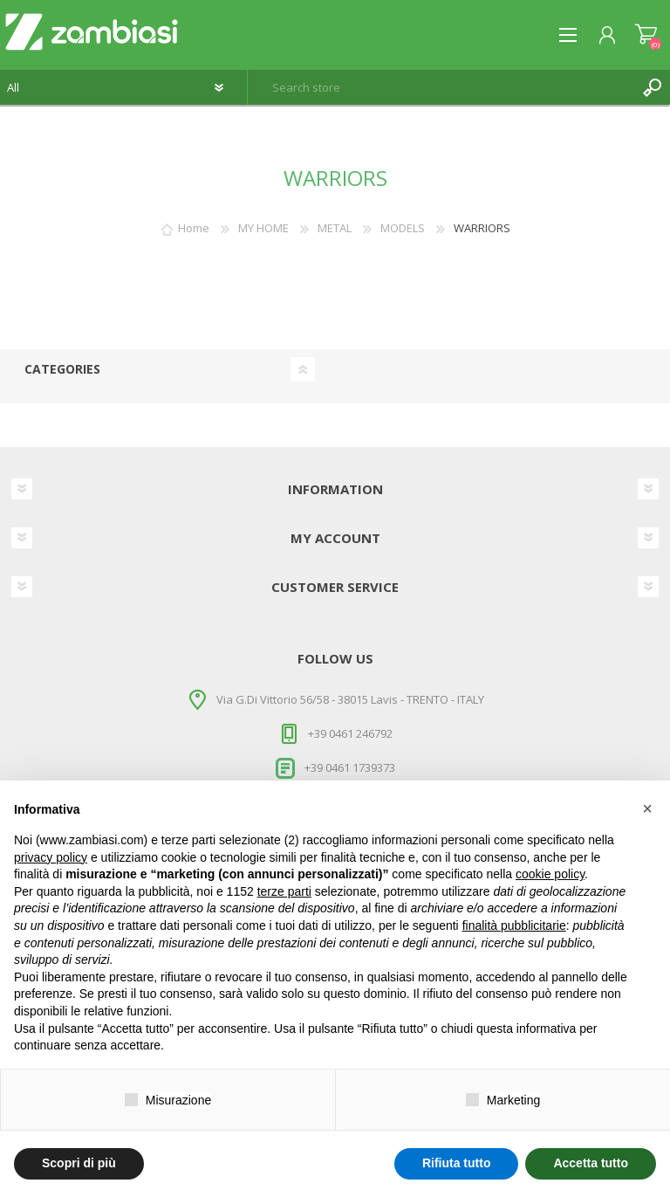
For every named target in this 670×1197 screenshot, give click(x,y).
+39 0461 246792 (350, 733)
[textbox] (441, 87)
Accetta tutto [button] (590, 1163)
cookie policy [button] (550, 874)
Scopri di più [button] (79, 1163)
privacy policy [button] (50, 857)
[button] (647, 808)
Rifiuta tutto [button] (456, 1163)
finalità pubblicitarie (514, 925)
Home (193, 228)
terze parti (284, 891)
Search (652, 87)
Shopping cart (646, 35)
